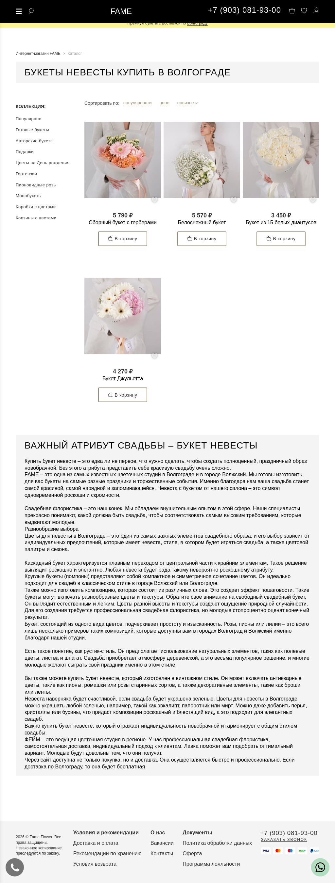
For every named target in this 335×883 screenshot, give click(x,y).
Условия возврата (117, 835)
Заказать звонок (39, 850)
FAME (121, 11)
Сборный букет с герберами (123, 222)
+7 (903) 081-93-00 (244, 10)
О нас (202, 804)
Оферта (259, 825)
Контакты (206, 825)
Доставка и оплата (118, 814)
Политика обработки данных (284, 814)
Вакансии (207, 814)
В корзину (122, 239)
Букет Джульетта (122, 378)
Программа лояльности (278, 835)
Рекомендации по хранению (130, 825)
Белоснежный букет (202, 222)
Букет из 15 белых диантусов (281, 222)
